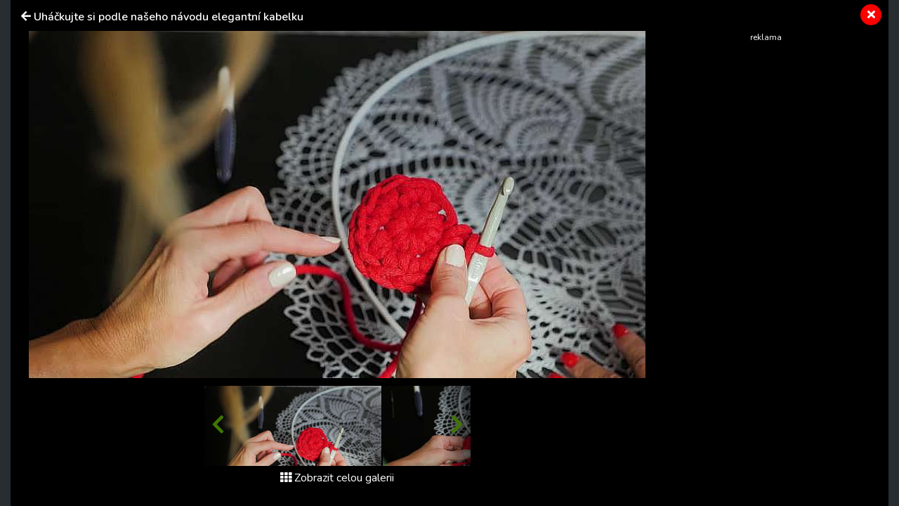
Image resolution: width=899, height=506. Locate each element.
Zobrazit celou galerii (337, 478)
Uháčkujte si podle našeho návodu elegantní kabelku (168, 17)
